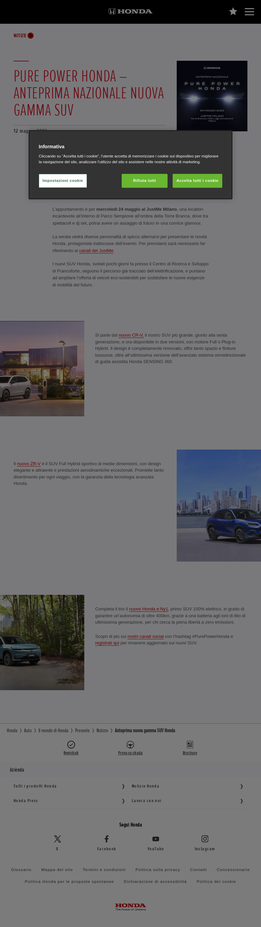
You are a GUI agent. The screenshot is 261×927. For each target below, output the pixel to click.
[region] (130, 165)
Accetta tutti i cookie (197, 180)
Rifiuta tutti (144, 180)
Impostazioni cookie (62, 180)
